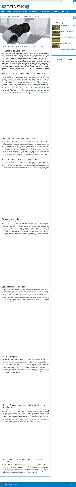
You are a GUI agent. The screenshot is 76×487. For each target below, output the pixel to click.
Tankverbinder (8, 162)
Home (2, 1)
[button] (3, 483)
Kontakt (6, 1)
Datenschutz (19, 1)
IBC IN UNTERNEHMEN (20, 11)
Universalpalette (36, 84)
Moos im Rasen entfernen (67, 37)
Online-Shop (66, 11)
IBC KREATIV (34, 11)
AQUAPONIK (55, 11)
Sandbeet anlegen (65, 43)
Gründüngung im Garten (67, 31)
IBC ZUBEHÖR (44, 11)
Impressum (12, 1)
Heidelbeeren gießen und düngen (67, 50)
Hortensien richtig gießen (67, 25)
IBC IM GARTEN (6, 11)
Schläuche (24, 294)
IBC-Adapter (37, 359)
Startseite (3, 16)
